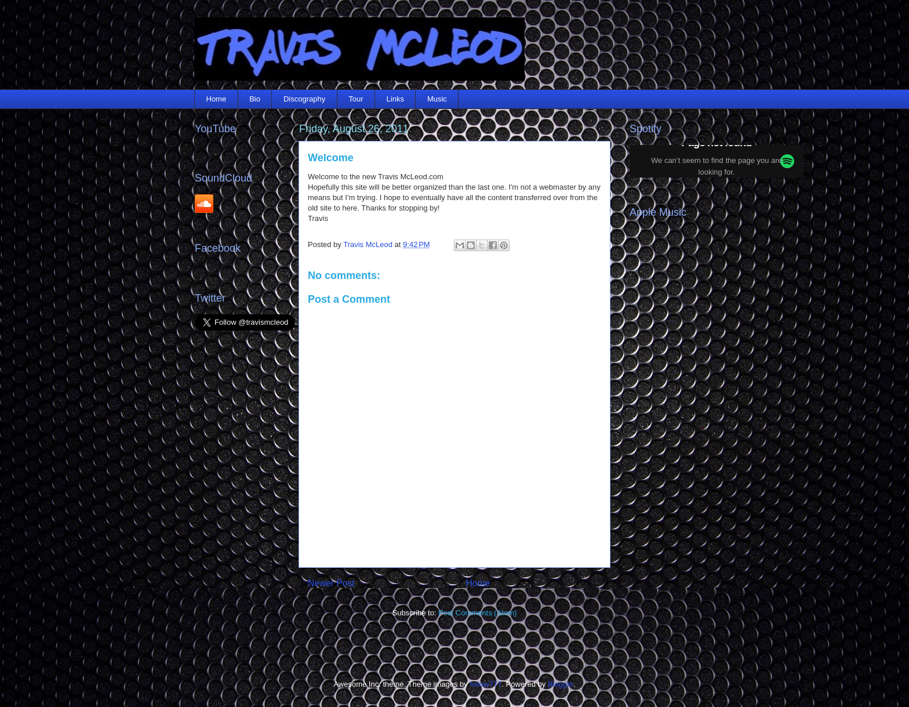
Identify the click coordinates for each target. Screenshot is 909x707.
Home (216, 99)
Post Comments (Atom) (477, 612)
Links (395, 99)
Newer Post (331, 583)
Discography (304, 99)
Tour (355, 99)
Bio (254, 99)
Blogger (560, 684)
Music (437, 99)
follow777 (485, 684)
